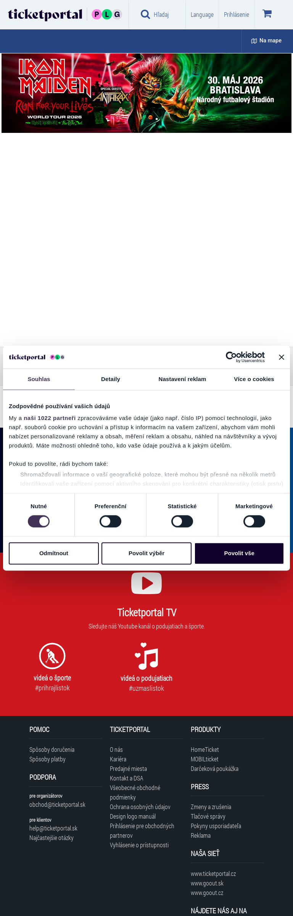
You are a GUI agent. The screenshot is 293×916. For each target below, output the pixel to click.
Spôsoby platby (47, 759)
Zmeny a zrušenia (211, 807)
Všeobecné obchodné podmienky (135, 792)
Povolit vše (239, 553)
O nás (116, 749)
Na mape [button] (266, 40)
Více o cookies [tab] (254, 379)
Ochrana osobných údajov (140, 807)
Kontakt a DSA (126, 778)
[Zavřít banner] (281, 357)
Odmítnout (53, 553)
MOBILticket (205, 759)
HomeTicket (205, 749)
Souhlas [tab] (38, 379)
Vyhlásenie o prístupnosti (139, 845)
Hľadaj (155, 14)
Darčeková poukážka (214, 768)
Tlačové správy (208, 816)
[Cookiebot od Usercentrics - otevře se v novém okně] (231, 357)
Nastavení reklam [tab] (182, 379)
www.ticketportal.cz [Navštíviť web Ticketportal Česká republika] (213, 873)
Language (202, 14)
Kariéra (118, 759)
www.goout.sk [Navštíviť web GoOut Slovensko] (207, 883)
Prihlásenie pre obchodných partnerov (142, 830)
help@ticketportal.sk (53, 828)
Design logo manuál (133, 816)
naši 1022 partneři (50, 418)
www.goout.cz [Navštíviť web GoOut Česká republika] (207, 893)
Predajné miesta (128, 768)
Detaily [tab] (110, 379)
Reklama (201, 835)
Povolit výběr (146, 553)
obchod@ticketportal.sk (57, 804)
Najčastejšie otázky (51, 838)
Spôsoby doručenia (51, 749)
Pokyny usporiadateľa (216, 826)
